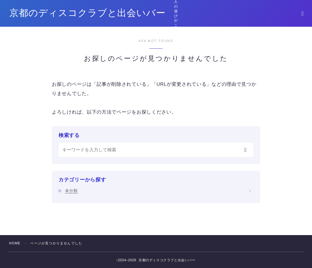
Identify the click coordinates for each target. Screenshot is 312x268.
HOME (15, 243)
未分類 (158, 190)
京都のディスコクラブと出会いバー (87, 13)
